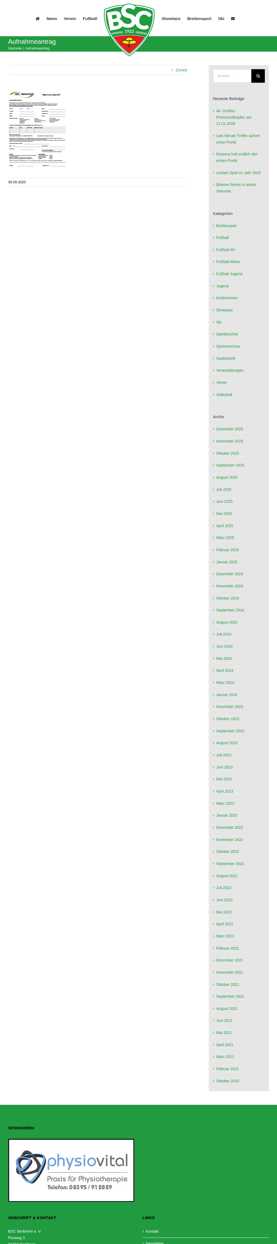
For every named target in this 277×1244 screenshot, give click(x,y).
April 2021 (224, 1045)
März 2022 (225, 936)
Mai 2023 (224, 779)
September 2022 (230, 864)
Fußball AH (225, 250)
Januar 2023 (226, 815)
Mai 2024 (224, 658)
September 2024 (230, 610)
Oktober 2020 (227, 1081)
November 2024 (229, 586)
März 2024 (225, 682)
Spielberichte (227, 334)
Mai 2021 (224, 1032)
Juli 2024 (223, 634)
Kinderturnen (227, 298)
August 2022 (227, 876)
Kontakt (152, 1231)
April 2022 (224, 924)
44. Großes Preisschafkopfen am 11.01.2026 (234, 117)
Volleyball (224, 395)
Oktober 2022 (227, 851)
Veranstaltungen (229, 370)
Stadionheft (225, 358)
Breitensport (226, 226)
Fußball (222, 237)
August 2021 (227, 1008)
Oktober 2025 (227, 453)
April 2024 (224, 670)
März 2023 (225, 803)
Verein (221, 382)
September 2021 (230, 996)
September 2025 (230, 465)
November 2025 (229, 441)
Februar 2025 (227, 550)
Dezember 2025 (229, 429)
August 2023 (227, 743)
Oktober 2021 (227, 984)
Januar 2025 (226, 562)
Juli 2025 (223, 489)
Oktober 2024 (227, 598)
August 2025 (227, 477)
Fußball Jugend (229, 274)
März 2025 (225, 537)
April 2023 (224, 791)
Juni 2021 (224, 1020)
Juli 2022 (223, 888)
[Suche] (258, 76)
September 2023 (230, 731)
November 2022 (229, 839)
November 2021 (229, 972)
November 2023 (229, 706)
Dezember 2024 (229, 574)
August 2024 (227, 622)
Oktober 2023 (227, 719)
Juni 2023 (224, 767)
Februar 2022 (227, 948)
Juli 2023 (223, 755)
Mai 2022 (224, 912)
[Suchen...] (232, 76)
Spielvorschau (228, 346)
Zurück (181, 70)
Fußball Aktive (228, 262)
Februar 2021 (227, 1069)
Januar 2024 (226, 695)
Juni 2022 (224, 900)
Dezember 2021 (229, 960)
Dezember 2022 (229, 827)
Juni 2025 (224, 501)
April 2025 (224, 526)
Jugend (222, 286)
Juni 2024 (224, 646)
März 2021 (225, 1057)
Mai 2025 (224, 513)
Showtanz (224, 310)
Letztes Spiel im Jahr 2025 (238, 173)
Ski (218, 322)
